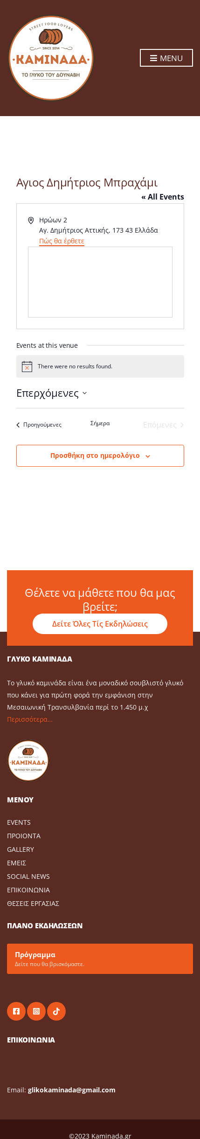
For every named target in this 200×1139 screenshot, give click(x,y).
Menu (166, 58)
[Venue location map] (100, 282)
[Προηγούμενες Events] (39, 425)
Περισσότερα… (30, 719)
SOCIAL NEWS (28, 876)
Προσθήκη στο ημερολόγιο (95, 455)
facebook (16, 1011)
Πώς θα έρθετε (61, 240)
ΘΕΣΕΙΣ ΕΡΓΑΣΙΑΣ (33, 903)
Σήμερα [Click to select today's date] (100, 423)
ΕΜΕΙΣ (16, 862)
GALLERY (20, 849)
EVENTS (19, 822)
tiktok (56, 1011)
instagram (36, 1011)
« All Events (162, 197)
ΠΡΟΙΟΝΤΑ (24, 835)
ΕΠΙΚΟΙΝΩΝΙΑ (28, 889)
